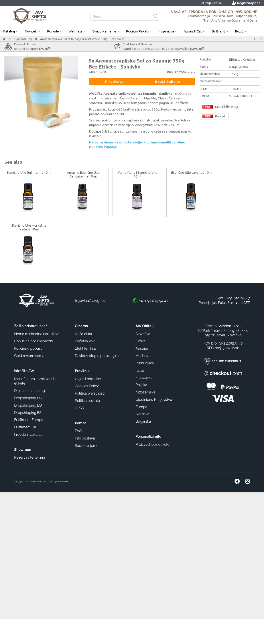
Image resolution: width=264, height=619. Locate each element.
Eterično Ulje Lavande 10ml (192, 172)
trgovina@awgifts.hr (92, 300)
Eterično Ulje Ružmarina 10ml (28, 172)
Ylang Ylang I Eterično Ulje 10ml (137, 174)
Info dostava (85, 438)
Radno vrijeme (87, 446)
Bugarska (143, 421)
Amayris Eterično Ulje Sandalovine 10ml (83, 174)
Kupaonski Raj (23, 38)
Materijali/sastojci (229, 81)
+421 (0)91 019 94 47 (233, 298)
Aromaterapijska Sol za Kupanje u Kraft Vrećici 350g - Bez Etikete (82, 38)
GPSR (79, 408)
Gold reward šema (29, 356)
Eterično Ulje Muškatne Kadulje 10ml (29, 227)
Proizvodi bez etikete (152, 444)
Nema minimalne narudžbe (36, 334)
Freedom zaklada (28, 434)
